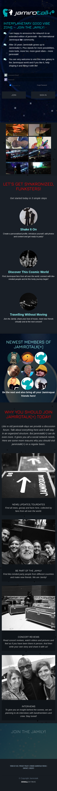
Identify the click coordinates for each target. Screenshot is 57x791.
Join (13, 95)
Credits (31, 768)
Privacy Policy (24, 766)
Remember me (16, 85)
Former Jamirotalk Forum (38, 766)
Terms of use (14, 766)
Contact (25, 768)
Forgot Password (42, 85)
